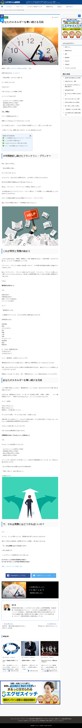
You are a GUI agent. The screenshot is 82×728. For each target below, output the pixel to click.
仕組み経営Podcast (66, 718)
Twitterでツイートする (44, 575)
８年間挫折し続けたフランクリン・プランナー (19, 138)
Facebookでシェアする (18, 575)
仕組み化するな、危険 (70, 81)
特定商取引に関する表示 (46, 720)
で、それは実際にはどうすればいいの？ (17, 145)
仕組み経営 (32, 718)
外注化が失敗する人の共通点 (72, 102)
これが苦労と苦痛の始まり (13, 140)
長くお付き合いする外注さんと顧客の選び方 (73, 85)
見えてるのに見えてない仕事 (72, 99)
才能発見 (67, 64)
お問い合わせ (69, 6)
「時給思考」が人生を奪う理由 (73, 109)
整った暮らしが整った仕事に (72, 106)
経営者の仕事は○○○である (28, 660)
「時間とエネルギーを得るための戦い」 (17, 68)
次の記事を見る (51, 624)
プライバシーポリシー (58, 720)
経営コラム (67, 47)
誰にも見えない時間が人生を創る (73, 94)
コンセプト (9, 6)
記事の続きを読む (15, 670)
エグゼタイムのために (70, 68)
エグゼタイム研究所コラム (34, 6)
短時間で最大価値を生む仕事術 (73, 77)
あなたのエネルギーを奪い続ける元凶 (16, 143)
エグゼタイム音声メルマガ (24, 720)
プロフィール (19, 6)
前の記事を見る (8, 624)
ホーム (12, 718)
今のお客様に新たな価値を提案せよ (73, 113)
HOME (2, 7)
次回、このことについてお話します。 (12, 566)
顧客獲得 (67, 57)
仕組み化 (59, 6)
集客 (66, 54)
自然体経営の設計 (69, 90)
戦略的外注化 (49, 6)
